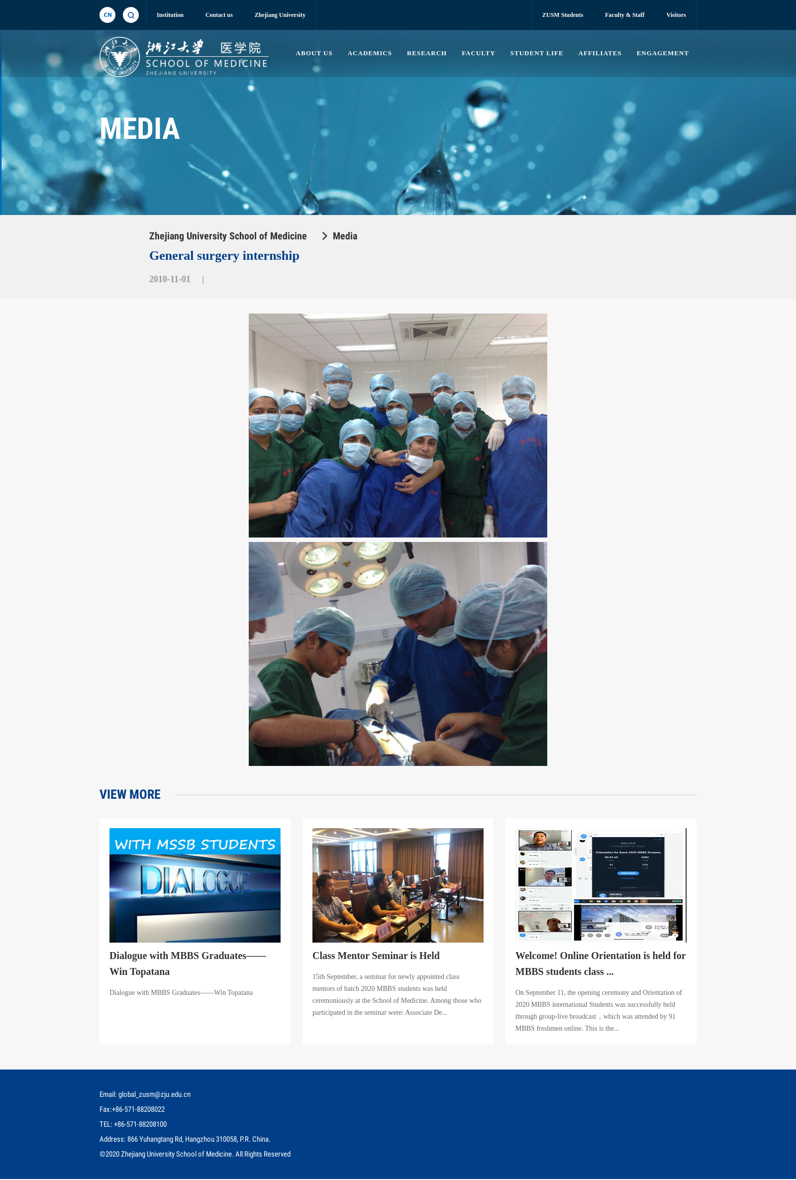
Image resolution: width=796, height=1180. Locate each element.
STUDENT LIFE (536, 53)
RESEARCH (424, 53)
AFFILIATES (599, 53)
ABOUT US (311, 53)
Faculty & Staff (624, 14)
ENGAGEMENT (663, 53)
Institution (170, 14)
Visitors (676, 14)
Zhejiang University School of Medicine (228, 236)
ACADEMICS (367, 53)
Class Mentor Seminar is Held (376, 958)
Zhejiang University (280, 14)
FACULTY (477, 53)
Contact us (219, 14)
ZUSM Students (562, 14)
